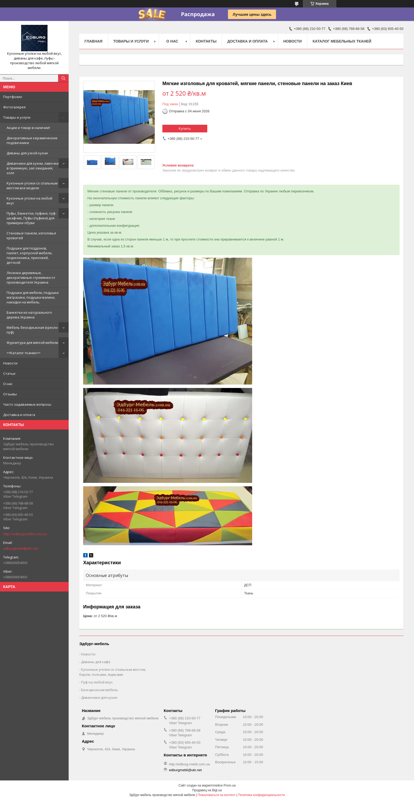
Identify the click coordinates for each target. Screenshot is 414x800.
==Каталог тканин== (23, 352)
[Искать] (63, 78)
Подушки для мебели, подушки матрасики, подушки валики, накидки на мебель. (33, 297)
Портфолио (12, 96)
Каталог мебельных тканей (342, 41)
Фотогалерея (14, 107)
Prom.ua (230, 785)
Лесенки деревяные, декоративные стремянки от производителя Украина (31, 277)
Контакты (206, 41)
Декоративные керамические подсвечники (32, 140)
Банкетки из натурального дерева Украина (29, 315)
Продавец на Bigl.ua (207, 790)
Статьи (9, 373)
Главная (93, 41)
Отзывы (10, 394)
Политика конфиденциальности (261, 795)
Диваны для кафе (95, 661)
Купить (185, 128)
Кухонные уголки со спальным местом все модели (32, 185)
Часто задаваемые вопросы (27, 404)
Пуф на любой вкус (97, 682)
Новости (10, 363)
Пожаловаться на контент (216, 795)
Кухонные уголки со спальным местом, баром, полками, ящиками (112, 672)
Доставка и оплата (19, 414)
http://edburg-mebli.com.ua (25, 533)
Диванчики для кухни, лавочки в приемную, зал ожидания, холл (33, 168)
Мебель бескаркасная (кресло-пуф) (33, 330)
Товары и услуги (16, 117)
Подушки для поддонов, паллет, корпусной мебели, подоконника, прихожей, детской (29, 255)
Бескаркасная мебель (99, 689)
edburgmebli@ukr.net (20, 548)
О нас (7, 383)
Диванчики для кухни (99, 697)
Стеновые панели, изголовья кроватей (31, 235)
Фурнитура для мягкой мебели (32, 342)
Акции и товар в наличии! (28, 127)
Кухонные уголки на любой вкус (29, 200)
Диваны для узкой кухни (27, 153)
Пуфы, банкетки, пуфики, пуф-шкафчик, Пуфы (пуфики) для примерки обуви (32, 218)
